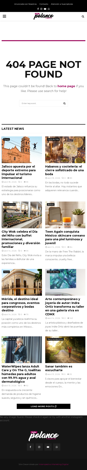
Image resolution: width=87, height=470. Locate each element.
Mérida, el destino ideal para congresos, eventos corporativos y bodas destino (21, 304)
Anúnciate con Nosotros (25, 4)
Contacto (43, 4)
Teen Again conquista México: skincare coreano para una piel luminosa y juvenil (65, 237)
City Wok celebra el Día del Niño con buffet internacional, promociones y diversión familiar (21, 239)
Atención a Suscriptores (62, 4)
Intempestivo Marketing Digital (53, 464)
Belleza (51, 204)
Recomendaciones (55, 339)
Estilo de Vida (53, 139)
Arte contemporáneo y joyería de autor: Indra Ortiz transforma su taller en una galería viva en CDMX (64, 306)
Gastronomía (9, 204)
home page (66, 86)
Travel (6, 139)
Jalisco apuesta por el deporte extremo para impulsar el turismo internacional (19, 172)
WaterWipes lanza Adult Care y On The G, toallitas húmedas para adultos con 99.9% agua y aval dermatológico (21, 374)
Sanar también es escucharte (58, 368)
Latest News (13, 129)
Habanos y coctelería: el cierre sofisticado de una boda (64, 170)
